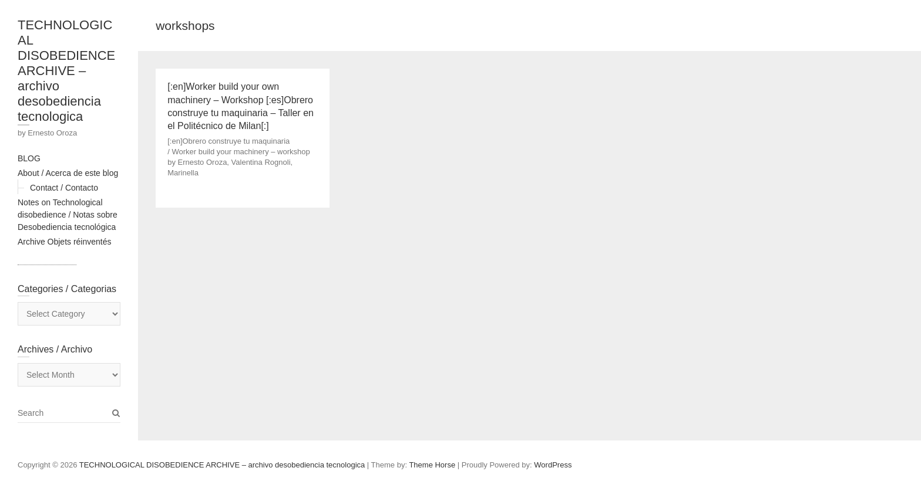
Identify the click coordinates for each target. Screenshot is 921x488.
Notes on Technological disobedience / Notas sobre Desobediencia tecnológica (67, 215)
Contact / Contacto (64, 187)
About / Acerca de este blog (68, 173)
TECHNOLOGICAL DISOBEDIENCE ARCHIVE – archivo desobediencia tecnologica (66, 71)
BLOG (29, 158)
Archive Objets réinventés (65, 241)
